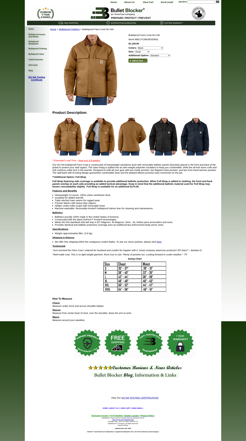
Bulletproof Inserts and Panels (37, 35)
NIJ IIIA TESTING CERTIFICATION (139, 397)
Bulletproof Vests (36, 54)
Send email (167, 2)
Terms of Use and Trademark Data (123, 419)
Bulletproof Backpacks (34, 42)
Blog (31, 71)
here (159, 241)
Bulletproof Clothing (69, 29)
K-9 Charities (116, 415)
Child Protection (36, 60)
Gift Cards (33, 65)
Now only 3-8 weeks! (89, 160)
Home (113, 2)
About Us (129, 2)
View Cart (148, 2)
